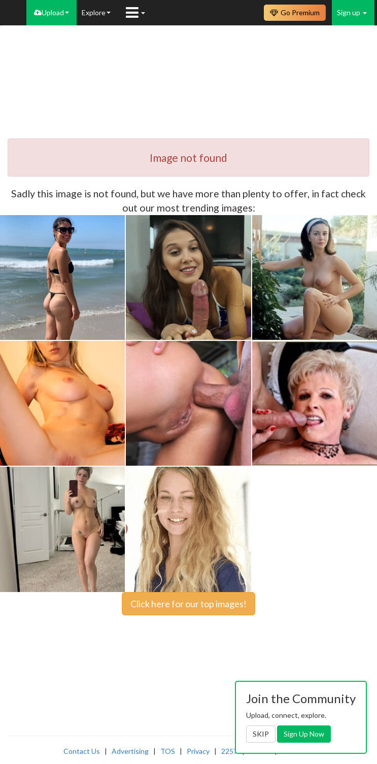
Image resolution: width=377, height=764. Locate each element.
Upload (51, 12)
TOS (167, 751)
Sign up (352, 12)
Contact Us (81, 751)
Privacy (198, 751)
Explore (96, 12)
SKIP (261, 734)
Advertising (130, 751)
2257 (229, 751)
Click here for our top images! (188, 603)
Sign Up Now (304, 734)
